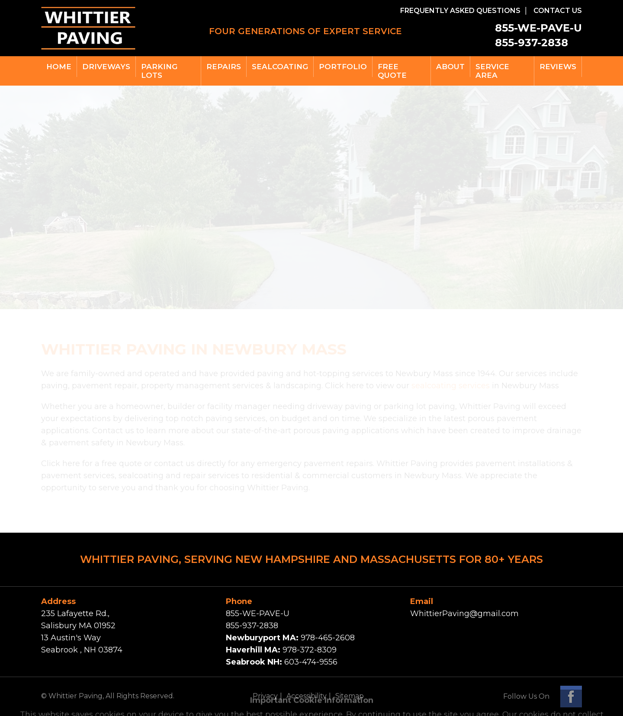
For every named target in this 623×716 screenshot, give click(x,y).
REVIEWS (558, 66)
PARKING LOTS (159, 71)
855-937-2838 (531, 42)
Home (58, 66)
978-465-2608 (328, 637)
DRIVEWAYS (106, 66)
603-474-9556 (310, 662)
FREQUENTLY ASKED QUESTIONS (460, 10)
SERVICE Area (492, 71)
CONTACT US (557, 10)
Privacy (265, 696)
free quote (392, 71)
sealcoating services (450, 385)
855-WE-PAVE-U (538, 28)
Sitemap (349, 696)
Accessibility (306, 696)
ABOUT (450, 66)
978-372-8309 (310, 650)
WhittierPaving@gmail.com (464, 613)
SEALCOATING (280, 66)
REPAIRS (223, 66)
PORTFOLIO (343, 66)
